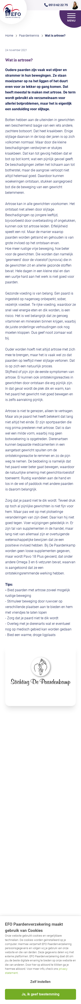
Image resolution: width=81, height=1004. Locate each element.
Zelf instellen (40, 982)
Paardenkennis (29, 35)
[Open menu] (71, 17)
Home (9, 35)
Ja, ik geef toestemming (40, 994)
